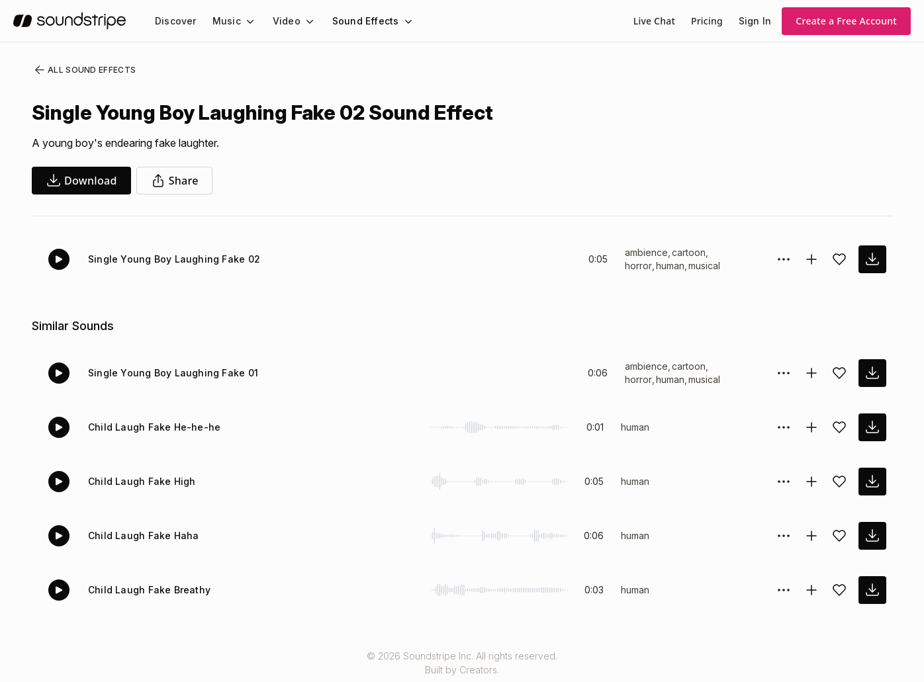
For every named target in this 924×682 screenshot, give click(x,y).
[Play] (58, 259)
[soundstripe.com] (69, 21)
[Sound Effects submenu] (396, 21)
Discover (174, 21)
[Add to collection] (811, 259)
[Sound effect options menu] (784, 259)
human (672, 265)
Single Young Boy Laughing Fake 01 (168, 372)
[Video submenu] (302, 21)
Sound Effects (357, 21)
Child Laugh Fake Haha (140, 535)
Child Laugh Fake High (139, 481)
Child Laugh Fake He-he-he (149, 427)
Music (223, 21)
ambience (646, 252)
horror (639, 265)
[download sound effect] (872, 259)
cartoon (688, 252)
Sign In (756, 21)
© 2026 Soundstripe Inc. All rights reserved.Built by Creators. (462, 663)
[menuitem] (174, 21)
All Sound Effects (80, 70)
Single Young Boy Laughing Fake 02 (168, 259)
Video (281, 21)
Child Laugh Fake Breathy (146, 589)
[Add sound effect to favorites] (839, 259)
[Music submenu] (244, 21)
